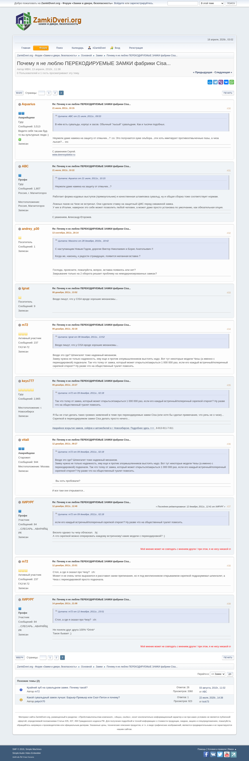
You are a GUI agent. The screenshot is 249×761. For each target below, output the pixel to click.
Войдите (119, 3)
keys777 (28, 381)
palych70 (40, 701)
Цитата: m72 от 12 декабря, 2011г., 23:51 (81, 611)
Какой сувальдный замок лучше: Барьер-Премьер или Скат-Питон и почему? (73, 697)
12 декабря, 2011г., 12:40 (64, 506)
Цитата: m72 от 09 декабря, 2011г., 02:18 (81, 393)
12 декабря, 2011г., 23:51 (64, 565)
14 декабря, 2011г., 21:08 (64, 603)
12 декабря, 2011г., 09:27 (64, 444)
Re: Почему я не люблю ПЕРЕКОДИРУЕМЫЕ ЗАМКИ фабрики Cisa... (91, 104)
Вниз (19, 93)
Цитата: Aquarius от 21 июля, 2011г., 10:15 (81, 178)
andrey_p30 (30, 228)
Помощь (202, 749)
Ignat (25, 288)
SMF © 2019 (18, 749)
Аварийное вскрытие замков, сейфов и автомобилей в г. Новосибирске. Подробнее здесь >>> (103, 428)
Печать (228, 93)
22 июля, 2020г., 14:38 (211, 697)
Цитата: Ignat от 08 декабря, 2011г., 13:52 (81, 337)
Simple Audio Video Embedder (26, 753)
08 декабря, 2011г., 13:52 (64, 292)
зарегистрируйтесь (141, 3)
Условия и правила (217, 749)
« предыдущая (202, 72)
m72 (25, 324)
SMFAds (16, 757)
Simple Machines (33, 749)
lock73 (205, 701)
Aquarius (28, 104)
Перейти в (203, 674)
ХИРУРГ (28, 502)
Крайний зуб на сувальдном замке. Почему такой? (57, 687)
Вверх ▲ (232, 749)
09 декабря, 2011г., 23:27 (64, 385)
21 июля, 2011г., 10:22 (63, 170)
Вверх (19, 657)
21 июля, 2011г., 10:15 (63, 108)
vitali (25, 439)
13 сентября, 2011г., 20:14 (65, 233)
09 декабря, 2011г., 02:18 (64, 329)
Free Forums (28, 757)
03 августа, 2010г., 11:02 (212, 687)
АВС (25, 166)
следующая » (223, 72)
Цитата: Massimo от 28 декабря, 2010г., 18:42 (83, 240)
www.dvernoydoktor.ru (63, 154)
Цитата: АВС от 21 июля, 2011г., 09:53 (79, 116)
